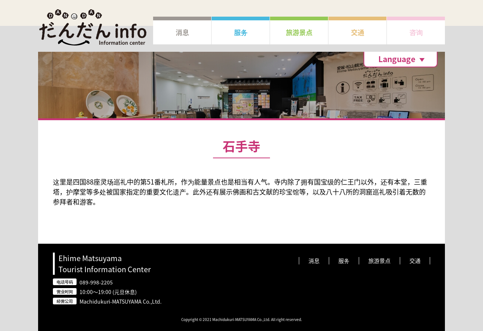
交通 (414, 260)
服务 (343, 260)
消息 (314, 260)
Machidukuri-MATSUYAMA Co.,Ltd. (121, 301)
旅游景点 (379, 260)
